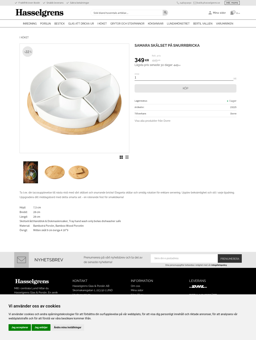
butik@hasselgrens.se (207, 3)
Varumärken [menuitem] (224, 23)
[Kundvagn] (234, 12)
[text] (142, 60)
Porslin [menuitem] (45, 23)
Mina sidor (137, 288)
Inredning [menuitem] (30, 23)
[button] (121, 157)
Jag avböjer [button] (40, 327)
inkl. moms (231, 2)
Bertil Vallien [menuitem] (202, 23)
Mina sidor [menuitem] (219, 12)
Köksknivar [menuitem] (155, 23)
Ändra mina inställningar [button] (67, 327)
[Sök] (165, 12)
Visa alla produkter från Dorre (152, 120)
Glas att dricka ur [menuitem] (81, 23)
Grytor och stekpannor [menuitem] (127, 23)
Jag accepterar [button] (19, 327)
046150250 (184, 3)
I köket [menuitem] (102, 23)
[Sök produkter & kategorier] (126, 12)
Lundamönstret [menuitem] (178, 23)
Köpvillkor (137, 293)
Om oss (135, 284)
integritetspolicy (219, 263)
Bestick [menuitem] (59, 23)
